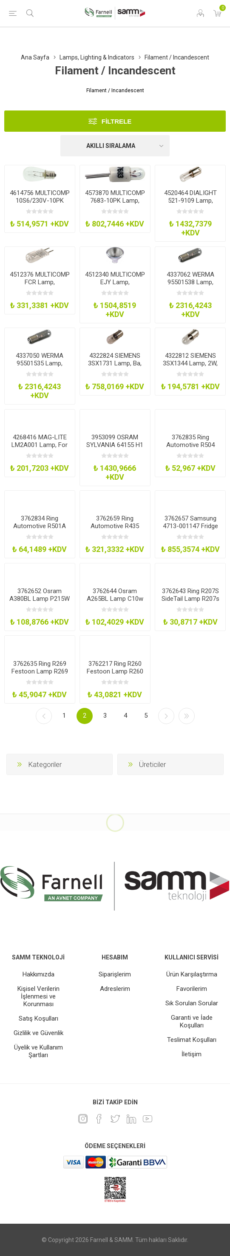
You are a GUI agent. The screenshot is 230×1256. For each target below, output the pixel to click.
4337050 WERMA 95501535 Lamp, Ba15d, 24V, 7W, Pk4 (39, 363)
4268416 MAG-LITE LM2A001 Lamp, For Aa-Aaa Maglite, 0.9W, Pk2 (39, 448)
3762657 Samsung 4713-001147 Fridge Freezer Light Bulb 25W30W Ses (190, 530)
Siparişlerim (115, 974)
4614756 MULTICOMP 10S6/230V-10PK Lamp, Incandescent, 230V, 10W (40, 204)
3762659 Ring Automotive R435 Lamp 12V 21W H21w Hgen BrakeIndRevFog (114, 530)
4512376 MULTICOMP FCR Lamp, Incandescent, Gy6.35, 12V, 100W (39, 286)
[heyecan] (115, 1119)
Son (187, 716)
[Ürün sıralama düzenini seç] (115, 145)
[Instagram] (83, 1119)
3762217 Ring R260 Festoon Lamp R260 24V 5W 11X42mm (115, 671)
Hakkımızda (38, 974)
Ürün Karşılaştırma (191, 974)
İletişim (192, 1054)
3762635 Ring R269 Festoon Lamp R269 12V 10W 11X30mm (39, 671)
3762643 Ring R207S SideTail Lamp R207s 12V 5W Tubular (190, 598)
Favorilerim (191, 989)
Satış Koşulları (38, 1018)
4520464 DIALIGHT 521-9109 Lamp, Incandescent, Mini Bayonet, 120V (190, 204)
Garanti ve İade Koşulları (192, 1021)
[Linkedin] (131, 1119)
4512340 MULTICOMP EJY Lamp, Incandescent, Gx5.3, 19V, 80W (115, 286)
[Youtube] (147, 1119)
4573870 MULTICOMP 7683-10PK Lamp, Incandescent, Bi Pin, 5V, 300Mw (115, 204)
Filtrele (117, 121)
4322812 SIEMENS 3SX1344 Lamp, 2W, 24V (190, 363)
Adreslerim (115, 989)
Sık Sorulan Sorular (191, 1003)
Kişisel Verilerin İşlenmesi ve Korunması (38, 996)
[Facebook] (99, 1119)
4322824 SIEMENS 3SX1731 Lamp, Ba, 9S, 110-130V (115, 363)
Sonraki (166, 716)
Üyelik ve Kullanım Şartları (38, 1051)
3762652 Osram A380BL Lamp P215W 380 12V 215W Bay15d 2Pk (39, 602)
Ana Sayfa (35, 57)
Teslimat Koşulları (191, 1040)
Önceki (44, 716)
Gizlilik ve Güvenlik (38, 1033)
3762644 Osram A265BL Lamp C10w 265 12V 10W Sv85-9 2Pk (115, 602)
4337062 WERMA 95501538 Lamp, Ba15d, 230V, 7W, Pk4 (190, 282)
